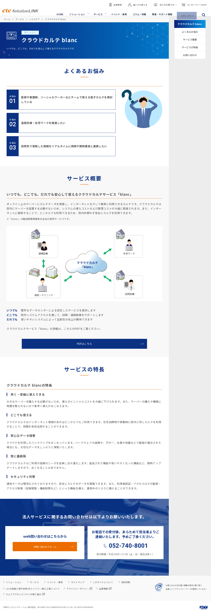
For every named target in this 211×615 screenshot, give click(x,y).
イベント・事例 (119, 11)
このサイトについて (103, 582)
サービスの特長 (190, 47)
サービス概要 (190, 39)
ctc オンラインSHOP (194, 3)
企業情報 (115, 3)
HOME (61, 11)
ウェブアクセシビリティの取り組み (25, 594)
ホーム (7, 19)
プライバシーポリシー (79, 588)
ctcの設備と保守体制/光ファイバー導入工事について (33, 588)
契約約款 (125, 582)
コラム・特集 (139, 11)
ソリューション (77, 11)
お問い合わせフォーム (45, 547)
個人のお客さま (138, 3)
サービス (99, 11)
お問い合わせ (188, 11)
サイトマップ (78, 582)
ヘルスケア (34, 19)
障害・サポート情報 (162, 11)
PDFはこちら (84, 344)
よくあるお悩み (190, 31)
